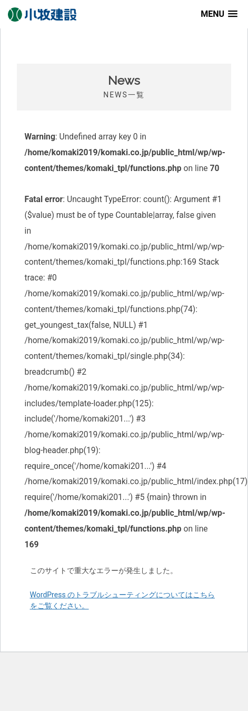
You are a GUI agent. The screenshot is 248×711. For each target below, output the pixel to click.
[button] (219, 14)
